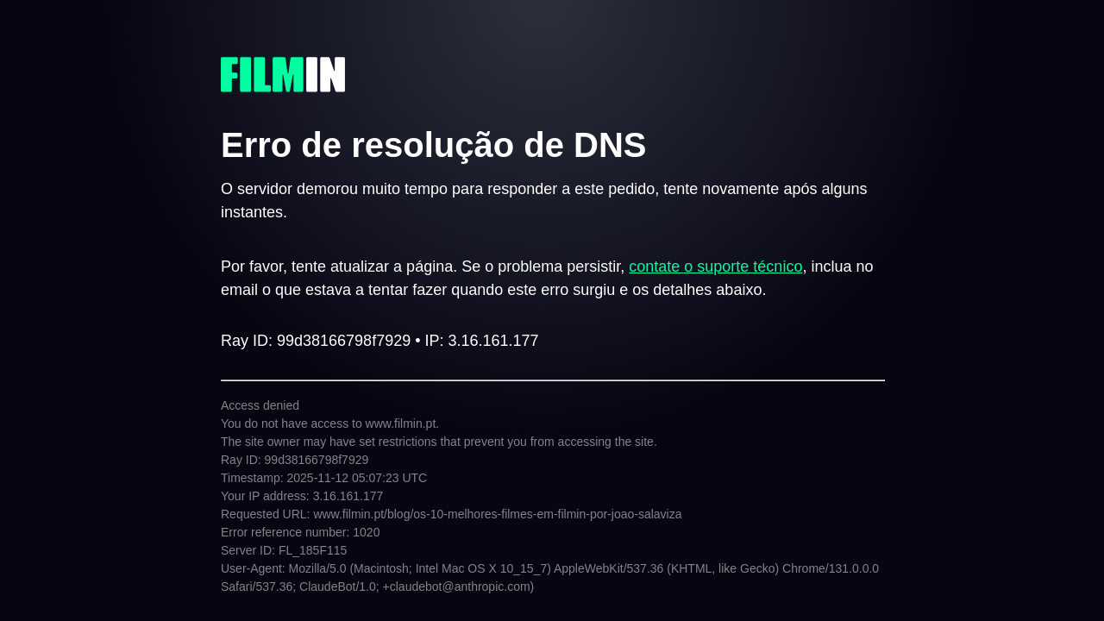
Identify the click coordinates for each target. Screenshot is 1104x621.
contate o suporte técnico (715, 266)
